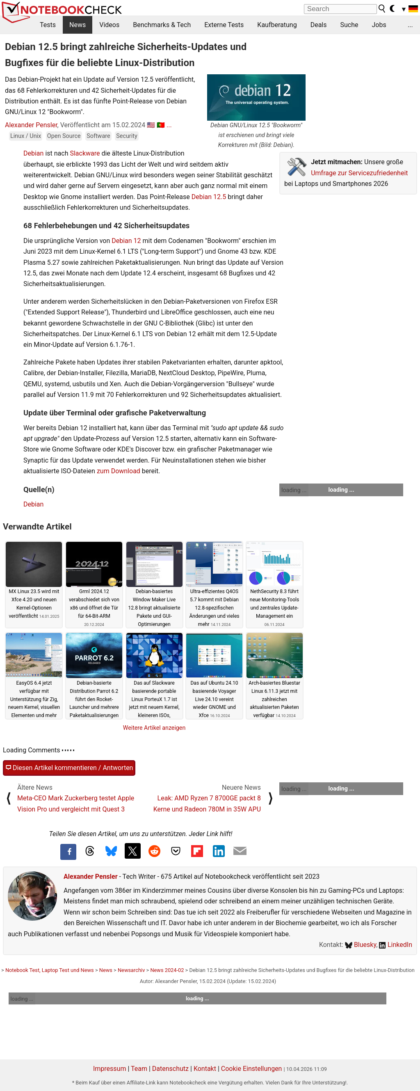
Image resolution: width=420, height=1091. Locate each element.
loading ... (293, 490)
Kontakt (205, 1069)
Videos (109, 25)
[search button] (382, 9)
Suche (349, 25)
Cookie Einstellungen (251, 1069)
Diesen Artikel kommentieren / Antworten (69, 768)
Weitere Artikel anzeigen (154, 727)
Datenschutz (170, 1069)
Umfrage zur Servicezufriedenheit (359, 173)
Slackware (85, 153)
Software (98, 136)
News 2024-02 (167, 970)
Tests (48, 25)
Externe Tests (224, 25)
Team (139, 1069)
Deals (318, 25)
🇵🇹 (161, 125)
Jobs (379, 25)
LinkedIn (395, 945)
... (410, 25)
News (77, 25)
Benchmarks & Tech (162, 25)
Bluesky (360, 945)
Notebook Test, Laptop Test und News (49, 970)
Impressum (109, 1069)
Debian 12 (126, 241)
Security (126, 136)
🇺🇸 (151, 125)
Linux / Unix (25, 136)
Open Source (64, 136)
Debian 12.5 (209, 197)
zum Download (118, 471)
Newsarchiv (131, 970)
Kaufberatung (277, 25)
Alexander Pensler (31, 125)
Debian (33, 153)
